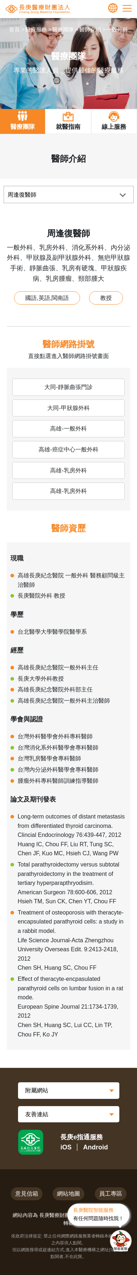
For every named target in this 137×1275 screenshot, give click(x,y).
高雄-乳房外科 (68, 470)
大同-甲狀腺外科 (68, 408)
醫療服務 (36, 29)
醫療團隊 (63, 29)
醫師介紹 (90, 29)
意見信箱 (26, 1194)
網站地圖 (68, 1194)
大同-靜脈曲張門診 (68, 387)
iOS (65, 1147)
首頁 (14, 29)
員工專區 (110, 1194)
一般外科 (117, 29)
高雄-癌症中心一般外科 (68, 449)
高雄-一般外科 (68, 428)
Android (95, 1147)
